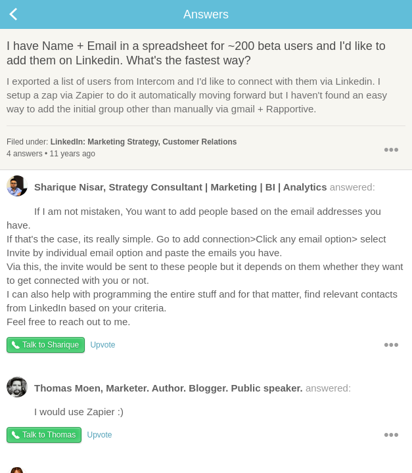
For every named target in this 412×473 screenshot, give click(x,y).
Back (26, 14)
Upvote (102, 344)
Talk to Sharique (50, 344)
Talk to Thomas (49, 434)
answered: (191, 190)
